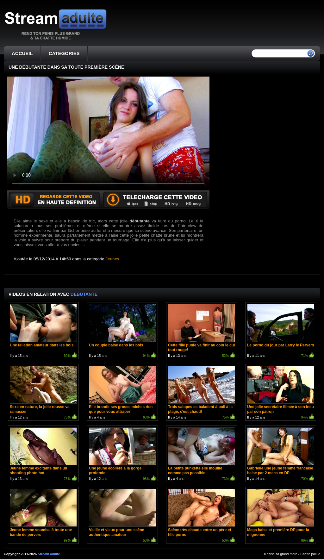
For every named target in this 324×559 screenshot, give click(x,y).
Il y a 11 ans (280, 331)
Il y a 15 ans (43, 331)
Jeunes (112, 259)
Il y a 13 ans (201, 331)
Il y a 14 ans (201, 393)
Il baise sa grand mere (280, 554)
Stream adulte (49, 554)
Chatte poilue (310, 554)
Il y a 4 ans (122, 393)
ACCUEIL (22, 53)
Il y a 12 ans (43, 393)
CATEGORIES (64, 53)
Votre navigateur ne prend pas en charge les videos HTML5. (108, 133)
